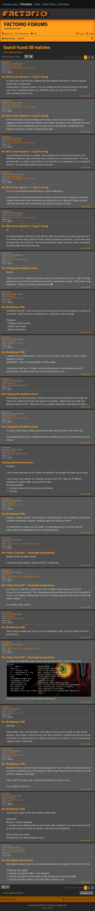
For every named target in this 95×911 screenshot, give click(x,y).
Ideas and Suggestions (16, 849)
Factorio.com (9, 4)
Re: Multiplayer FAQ (13, 307)
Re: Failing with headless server (20, 268)
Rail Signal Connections (16, 851)
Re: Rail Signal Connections (17, 860)
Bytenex (7, 62)
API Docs (64, 4)
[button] (92, 57)
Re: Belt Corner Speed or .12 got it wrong (25, 76)
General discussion (15, 66)
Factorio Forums (26, 24)
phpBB (39, 905)
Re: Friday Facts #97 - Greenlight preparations (28, 552)
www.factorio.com (12, 28)
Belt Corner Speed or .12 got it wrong (21, 68)
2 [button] (89, 57)
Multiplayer (12, 257)
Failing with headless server (17, 259)
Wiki (37, 4)
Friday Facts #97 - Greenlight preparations (23, 544)
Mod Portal (49, 4)
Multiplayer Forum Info (15, 298)
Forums (26, 4)
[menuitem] (22, 34)
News (10, 542)
